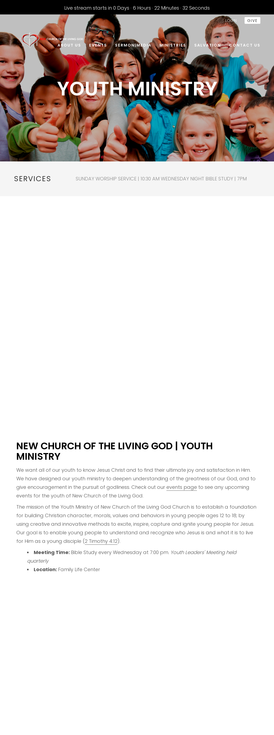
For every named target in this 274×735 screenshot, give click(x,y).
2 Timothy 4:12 (101, 541)
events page (181, 487)
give (252, 20)
